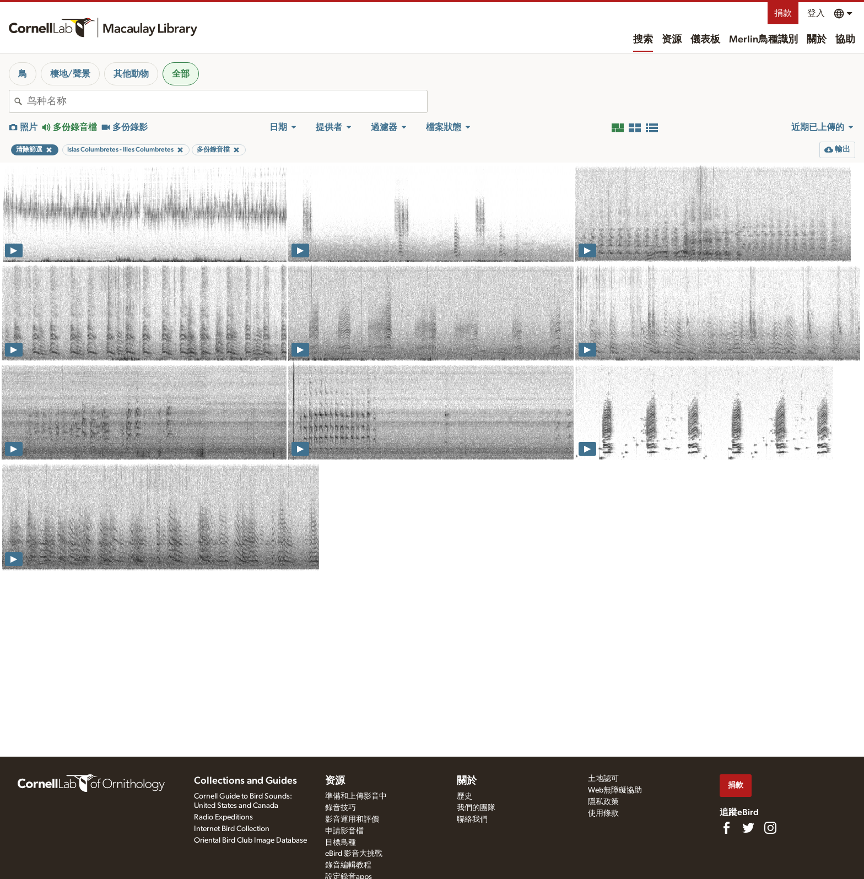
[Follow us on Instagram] (770, 827)
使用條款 (603, 813)
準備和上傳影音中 (356, 796)
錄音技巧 (340, 808)
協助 (845, 40)
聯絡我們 (472, 819)
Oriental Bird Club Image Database (250, 840)
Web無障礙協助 (615, 790)
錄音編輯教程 (348, 865)
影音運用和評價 (352, 819)
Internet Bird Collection (231, 829)
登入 (816, 13)
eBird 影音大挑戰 (353, 854)
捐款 (783, 13)
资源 (672, 40)
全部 (181, 73)
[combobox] (227, 101)
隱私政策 (603, 802)
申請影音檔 (344, 831)
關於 (817, 40)
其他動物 (131, 73)
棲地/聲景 (70, 73)
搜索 (643, 40)
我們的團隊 (476, 808)
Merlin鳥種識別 (763, 40)
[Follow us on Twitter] (748, 827)
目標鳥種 (340, 842)
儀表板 (705, 40)
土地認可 (603, 779)
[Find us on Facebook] (726, 827)
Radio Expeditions (223, 817)
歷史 (464, 796)
